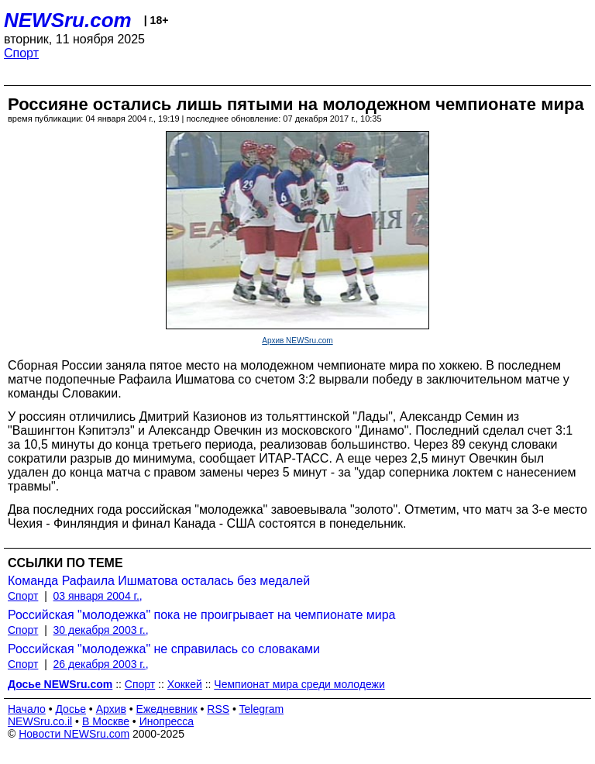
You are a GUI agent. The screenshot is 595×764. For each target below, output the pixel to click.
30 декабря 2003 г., (101, 630)
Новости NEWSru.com (74, 734)
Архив (111, 709)
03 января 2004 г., (98, 596)
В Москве (105, 721)
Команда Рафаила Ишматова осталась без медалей (159, 580)
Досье (70, 709)
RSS (218, 709)
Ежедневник (167, 709)
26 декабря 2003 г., (101, 664)
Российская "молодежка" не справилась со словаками (164, 649)
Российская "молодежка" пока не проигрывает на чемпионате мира (201, 614)
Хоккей (184, 684)
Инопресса (166, 721)
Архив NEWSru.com (297, 340)
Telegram (261, 709)
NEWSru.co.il (40, 721)
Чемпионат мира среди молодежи (299, 684)
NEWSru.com (68, 20)
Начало (27, 709)
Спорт (21, 53)
